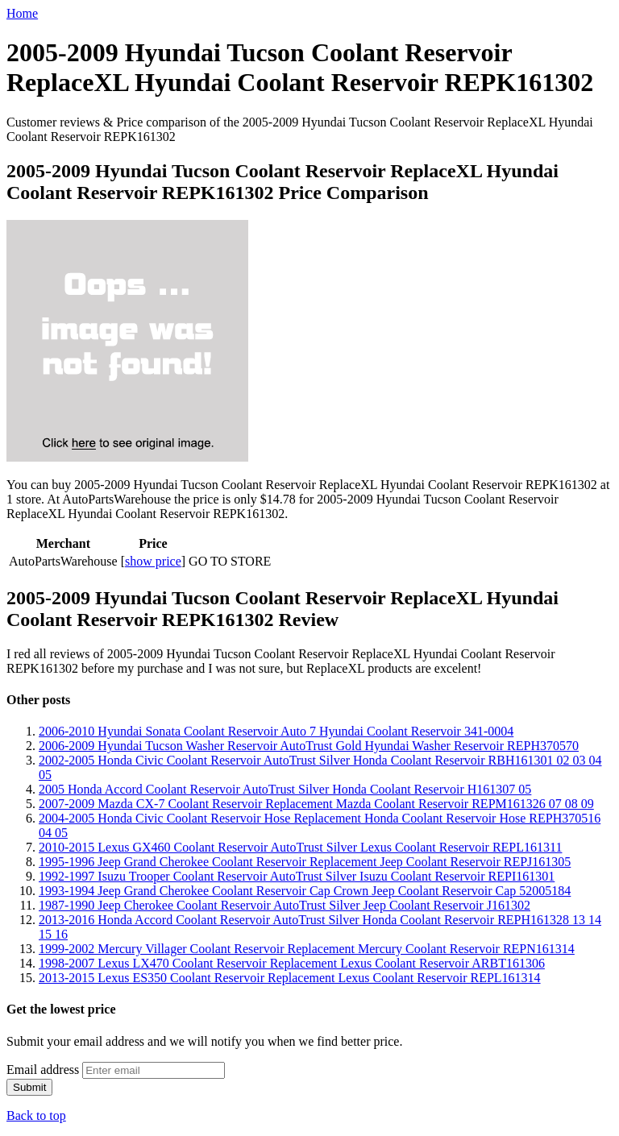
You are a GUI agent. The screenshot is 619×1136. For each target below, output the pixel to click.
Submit (29, 1087)
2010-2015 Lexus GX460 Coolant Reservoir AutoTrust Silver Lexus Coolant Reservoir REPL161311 (300, 847)
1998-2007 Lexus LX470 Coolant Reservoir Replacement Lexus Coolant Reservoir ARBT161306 (292, 963)
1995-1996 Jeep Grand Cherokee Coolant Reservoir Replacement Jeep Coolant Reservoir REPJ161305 (305, 862)
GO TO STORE (230, 561)
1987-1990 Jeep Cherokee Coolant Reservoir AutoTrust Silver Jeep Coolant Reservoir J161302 (284, 905)
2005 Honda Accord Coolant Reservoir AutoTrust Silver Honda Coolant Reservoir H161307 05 (285, 789)
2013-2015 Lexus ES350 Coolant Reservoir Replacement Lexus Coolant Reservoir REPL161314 (290, 978)
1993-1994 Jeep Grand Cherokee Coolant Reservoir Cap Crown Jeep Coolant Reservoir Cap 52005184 (305, 891)
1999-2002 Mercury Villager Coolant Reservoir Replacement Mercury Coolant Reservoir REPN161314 (307, 949)
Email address (42, 1069)
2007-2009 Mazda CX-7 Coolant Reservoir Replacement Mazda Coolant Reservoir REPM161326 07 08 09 (316, 804)
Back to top (36, 1115)
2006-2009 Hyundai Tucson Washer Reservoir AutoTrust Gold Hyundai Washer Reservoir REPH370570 (309, 745)
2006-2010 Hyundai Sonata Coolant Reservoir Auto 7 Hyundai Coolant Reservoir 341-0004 (276, 731)
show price (153, 561)
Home (22, 13)
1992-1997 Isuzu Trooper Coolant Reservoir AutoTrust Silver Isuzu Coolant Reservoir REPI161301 (297, 876)
